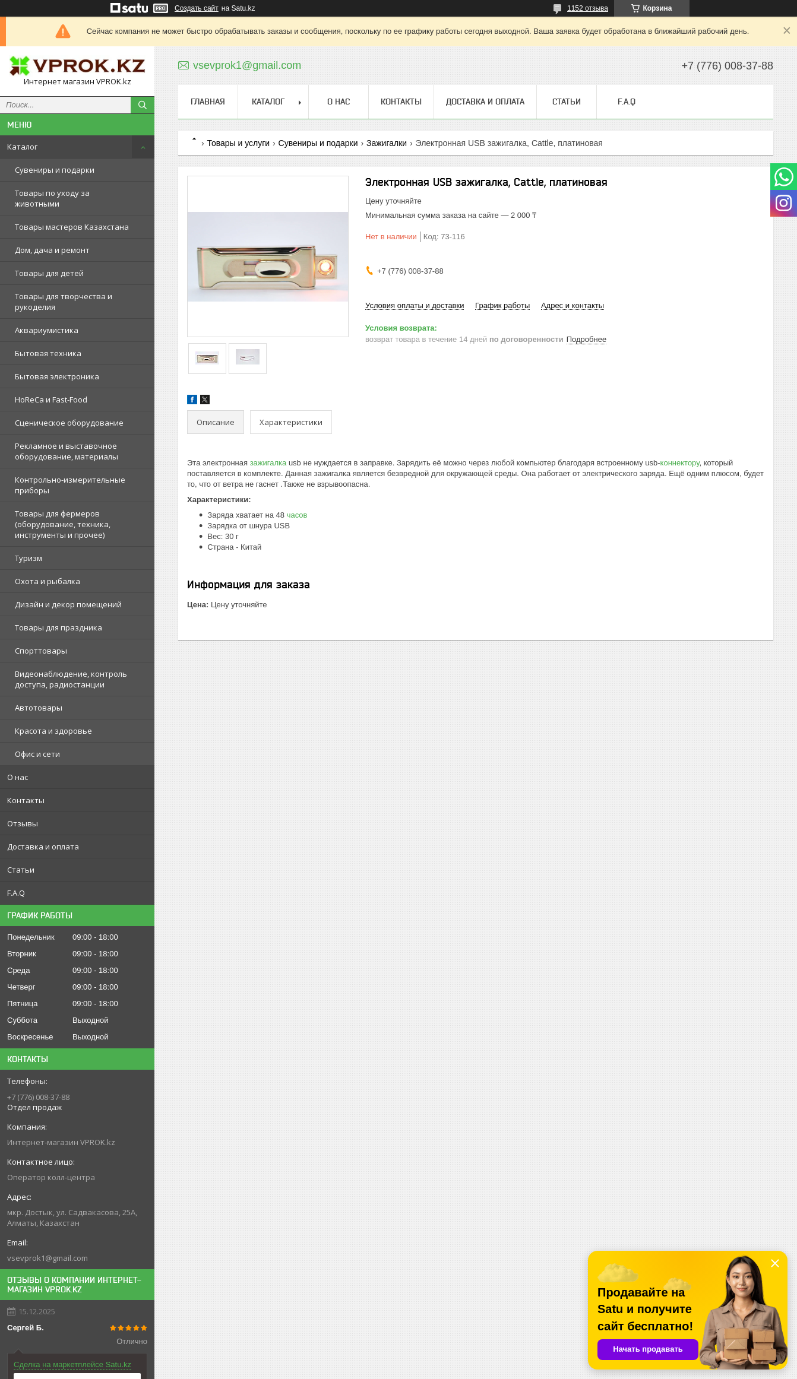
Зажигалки (386, 143)
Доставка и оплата (43, 846)
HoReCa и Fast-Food (51, 399)
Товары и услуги (238, 143)
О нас (17, 777)
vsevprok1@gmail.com (47, 1258)
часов (297, 515)
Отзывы (22, 823)
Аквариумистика (46, 330)
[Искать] (142, 105)
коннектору (680, 462)
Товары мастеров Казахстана (72, 226)
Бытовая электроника (57, 376)
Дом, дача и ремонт (52, 250)
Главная (208, 101)
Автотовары (38, 707)
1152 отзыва (587, 8)
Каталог (22, 146)
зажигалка (268, 462)
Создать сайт (197, 8)
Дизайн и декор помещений (68, 604)
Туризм (28, 558)
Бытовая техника (48, 353)
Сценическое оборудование (69, 422)
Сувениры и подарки (54, 169)
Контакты (26, 800)
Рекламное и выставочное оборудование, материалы (66, 451)
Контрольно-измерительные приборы (70, 485)
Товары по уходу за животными (52, 198)
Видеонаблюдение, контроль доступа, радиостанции (71, 679)
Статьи (20, 869)
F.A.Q (16, 892)
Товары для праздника (58, 627)
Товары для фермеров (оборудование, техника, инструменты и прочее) (62, 524)
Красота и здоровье (53, 730)
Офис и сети (37, 754)
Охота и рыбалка (47, 581)
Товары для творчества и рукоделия (63, 301)
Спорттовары (41, 650)
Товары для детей (49, 273)
